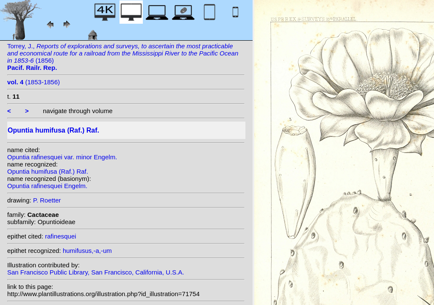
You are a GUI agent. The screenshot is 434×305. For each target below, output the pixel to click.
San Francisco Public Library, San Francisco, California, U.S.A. (95, 272)
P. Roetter (47, 200)
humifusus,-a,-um (87, 250)
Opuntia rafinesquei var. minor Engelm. (62, 157)
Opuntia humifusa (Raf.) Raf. (47, 171)
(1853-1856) (33, 82)
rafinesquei (60, 236)
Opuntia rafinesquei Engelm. (47, 185)
